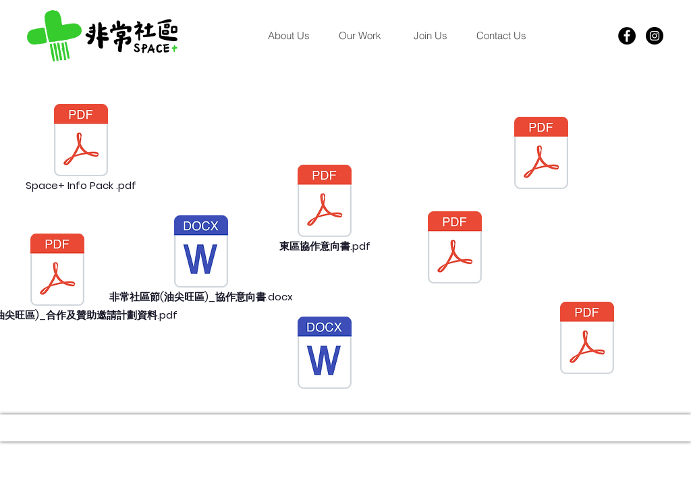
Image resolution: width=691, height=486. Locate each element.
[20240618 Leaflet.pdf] (587, 339)
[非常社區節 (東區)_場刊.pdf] (454, 249)
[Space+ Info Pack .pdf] (81, 148)
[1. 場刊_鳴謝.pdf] (541, 154)
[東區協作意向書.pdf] (324, 209)
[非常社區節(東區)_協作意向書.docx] (324, 354)
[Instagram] (654, 36)
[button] (359, 36)
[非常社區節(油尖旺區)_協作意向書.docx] (201, 260)
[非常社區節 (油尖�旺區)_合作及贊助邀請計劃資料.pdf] (57, 278)
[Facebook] (627, 36)
